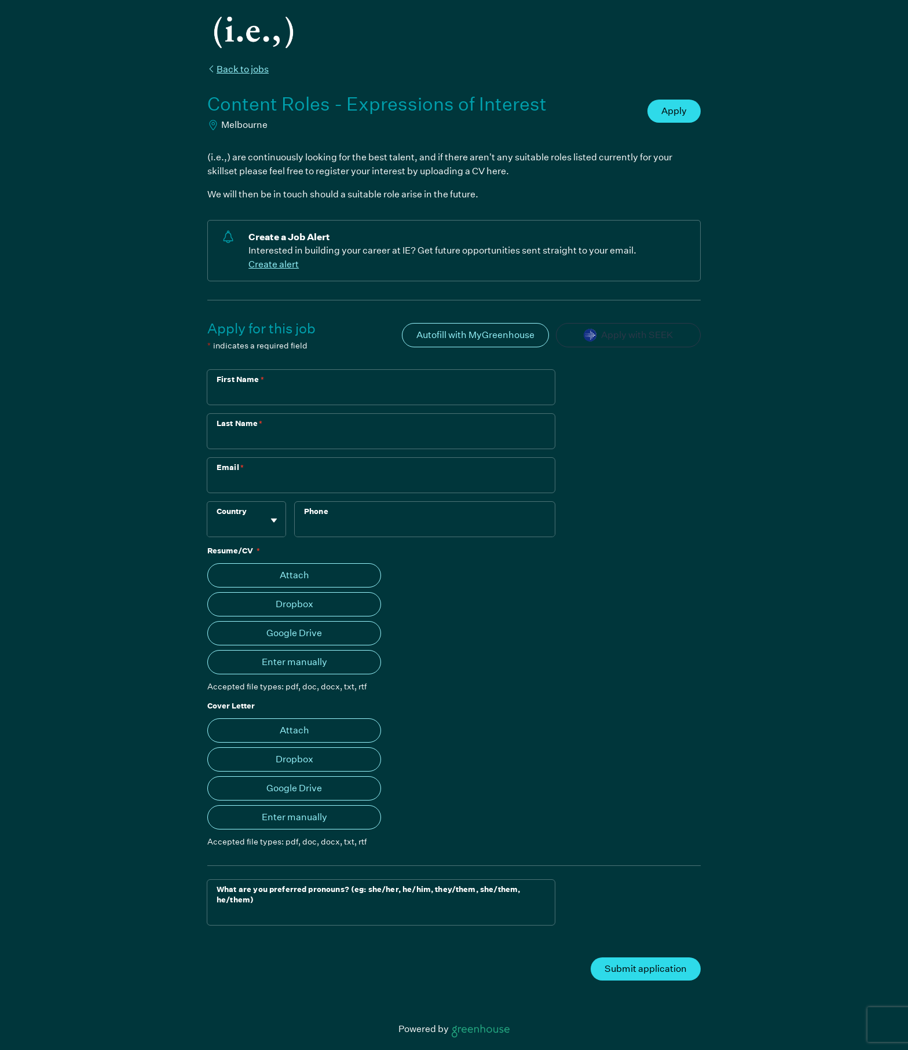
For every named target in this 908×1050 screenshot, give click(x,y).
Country (232, 511)
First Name (240, 379)
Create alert (273, 264)
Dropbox (294, 604)
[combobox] (217, 525)
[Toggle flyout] (274, 520)
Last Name (240, 423)
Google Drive (294, 632)
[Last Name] (381, 439)
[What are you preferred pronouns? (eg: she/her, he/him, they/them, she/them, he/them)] (381, 915)
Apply (674, 110)
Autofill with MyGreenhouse (475, 334)
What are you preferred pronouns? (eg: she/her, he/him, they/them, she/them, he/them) (368, 894)
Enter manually (294, 661)
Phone (316, 511)
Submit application (646, 968)
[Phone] (425, 527)
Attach (294, 575)
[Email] (381, 483)
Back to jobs (238, 69)
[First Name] (381, 395)
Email (230, 467)
